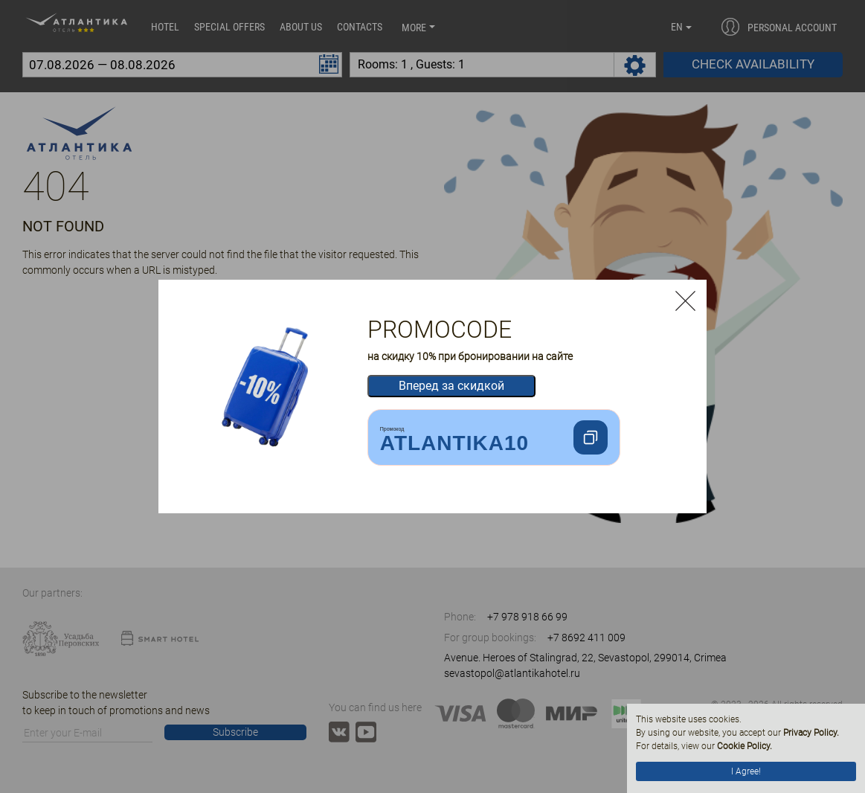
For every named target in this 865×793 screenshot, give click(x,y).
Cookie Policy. (744, 746)
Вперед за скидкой (451, 386)
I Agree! (746, 771)
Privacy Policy (810, 733)
